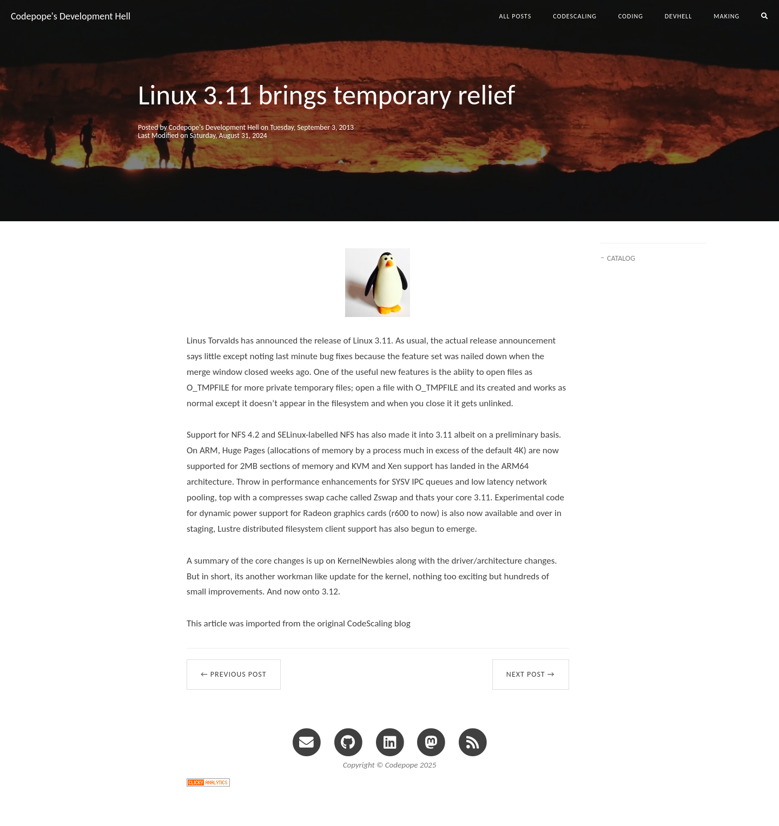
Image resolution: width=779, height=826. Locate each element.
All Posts (515, 16)
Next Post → (530, 674)
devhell (678, 16)
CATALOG (621, 258)
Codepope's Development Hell (70, 16)
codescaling (575, 16)
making (727, 16)
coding (630, 16)
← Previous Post (234, 674)
